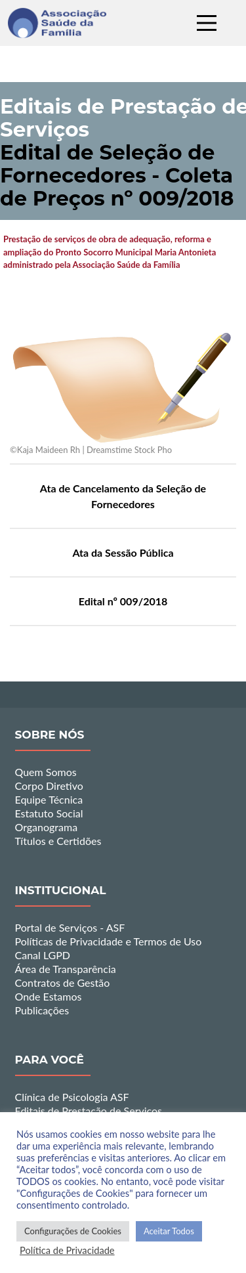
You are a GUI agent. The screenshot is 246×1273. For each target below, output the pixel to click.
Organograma (46, 827)
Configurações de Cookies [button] (72, 1231)
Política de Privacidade (67, 1250)
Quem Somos (46, 772)
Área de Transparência (65, 968)
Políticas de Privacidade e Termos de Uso (108, 941)
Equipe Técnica (49, 799)
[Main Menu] (206, 23)
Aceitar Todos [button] (169, 1231)
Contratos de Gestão (62, 982)
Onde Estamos (48, 996)
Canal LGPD (43, 955)
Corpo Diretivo (49, 785)
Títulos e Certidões (58, 840)
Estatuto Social (49, 813)
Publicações (42, 1010)
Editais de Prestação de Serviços (89, 1110)
